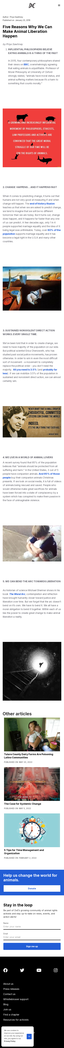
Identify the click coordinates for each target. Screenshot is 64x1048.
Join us (7, 1009)
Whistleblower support (15, 999)
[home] (32, 5)
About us (8, 983)
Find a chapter (11, 1014)
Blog (5, 1004)
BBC (26, 64)
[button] (59, 5)
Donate (32, 888)
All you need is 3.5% (25, 369)
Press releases (11, 989)
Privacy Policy (9, 1041)
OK (29, 1036)
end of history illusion (42, 203)
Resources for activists (16, 1019)
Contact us (9, 994)
